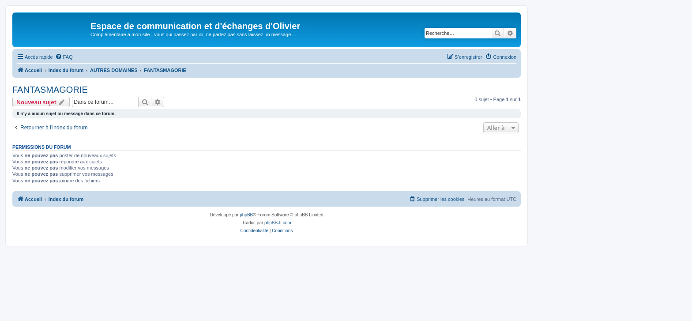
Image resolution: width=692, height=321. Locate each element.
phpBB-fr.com (277, 222)
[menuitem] (64, 57)
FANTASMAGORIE (50, 89)
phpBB (246, 214)
